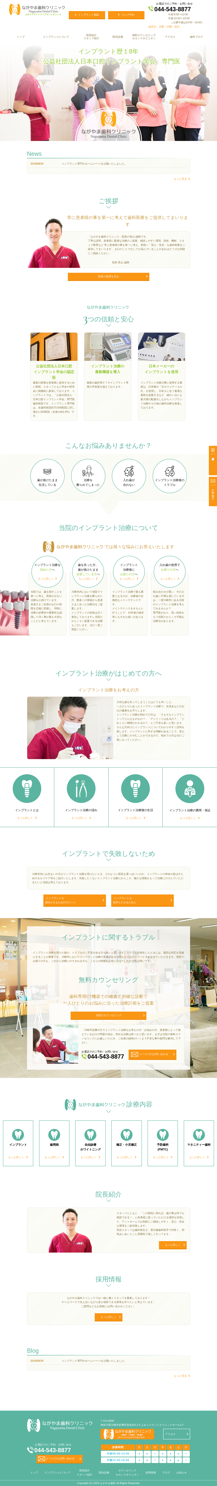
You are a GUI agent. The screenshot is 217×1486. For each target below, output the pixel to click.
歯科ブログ (196, 36)
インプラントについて (56, 36)
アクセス (170, 36)
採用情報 (150, 1472)
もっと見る (180, 178)
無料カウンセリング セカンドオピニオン (144, 37)
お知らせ (181, 1472)
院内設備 (117, 36)
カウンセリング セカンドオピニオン (127, 1472)
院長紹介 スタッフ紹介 (91, 37)
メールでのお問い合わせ (56, 1458)
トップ (20, 36)
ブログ (166, 1472)
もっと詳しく (46, 578)
